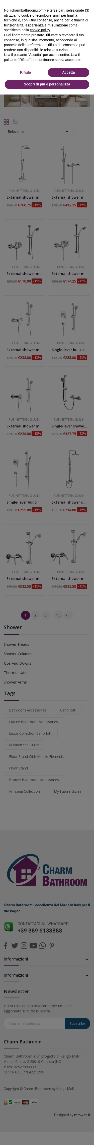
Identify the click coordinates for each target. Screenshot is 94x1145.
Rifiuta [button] (25, 72)
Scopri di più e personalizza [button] (47, 84)
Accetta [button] (68, 72)
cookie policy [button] (40, 30)
